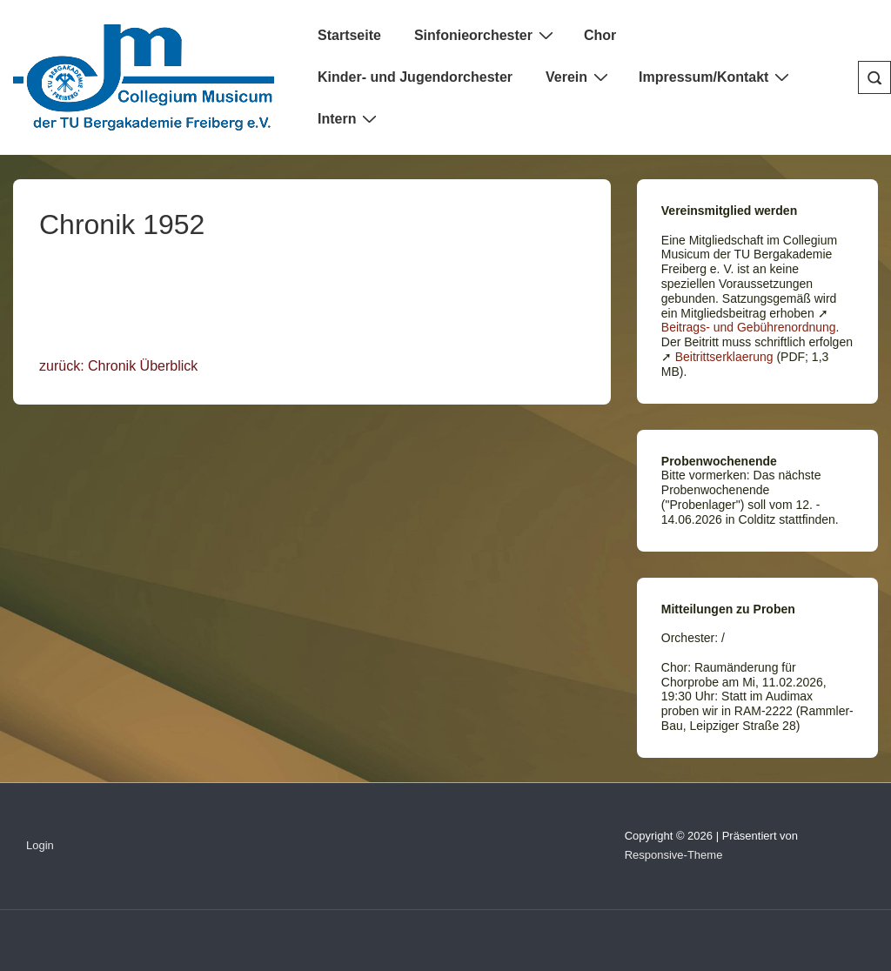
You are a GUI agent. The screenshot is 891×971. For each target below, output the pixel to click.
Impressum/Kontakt (716, 76)
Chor (600, 35)
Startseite (349, 35)
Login (40, 845)
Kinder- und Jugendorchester (415, 77)
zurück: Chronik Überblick (118, 365)
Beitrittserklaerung (724, 357)
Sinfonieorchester (486, 35)
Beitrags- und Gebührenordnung (748, 327)
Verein (579, 76)
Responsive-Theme (674, 854)
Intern (349, 118)
